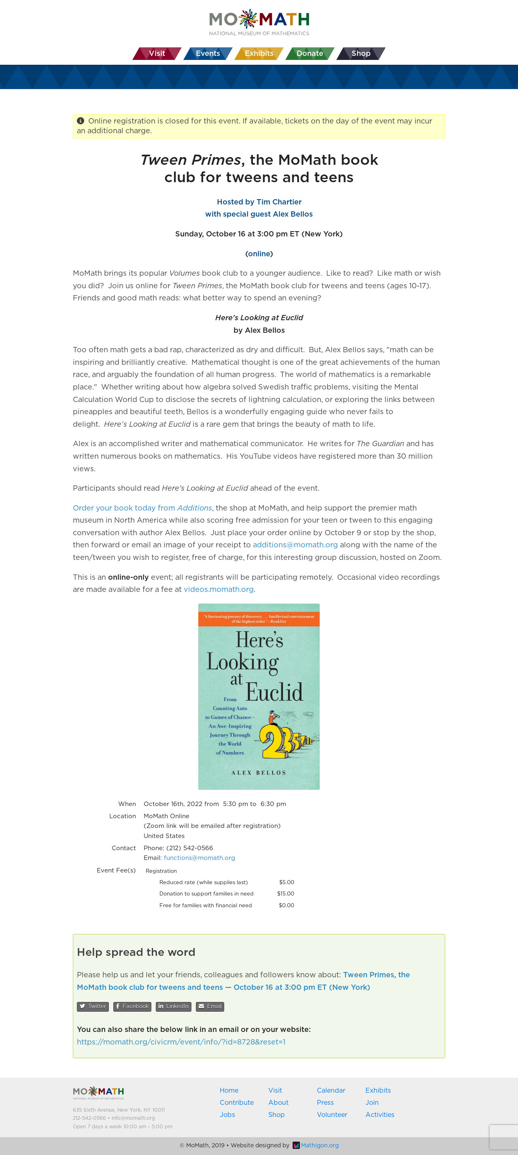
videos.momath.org (219, 589)
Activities (380, 1115)
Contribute (237, 1103)
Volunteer (332, 1115)
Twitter (93, 1006)
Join (372, 1103)
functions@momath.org (199, 858)
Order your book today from (142, 508)
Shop (276, 1115)
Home (229, 1090)
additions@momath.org (295, 545)
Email (210, 1006)
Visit (275, 1090)
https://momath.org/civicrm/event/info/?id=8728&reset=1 (181, 1042)
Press (325, 1103)
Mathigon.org (316, 1146)
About (278, 1103)
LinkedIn (174, 1006)
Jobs (227, 1115)
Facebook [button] (132, 1006)
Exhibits (378, 1090)
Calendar (331, 1090)
